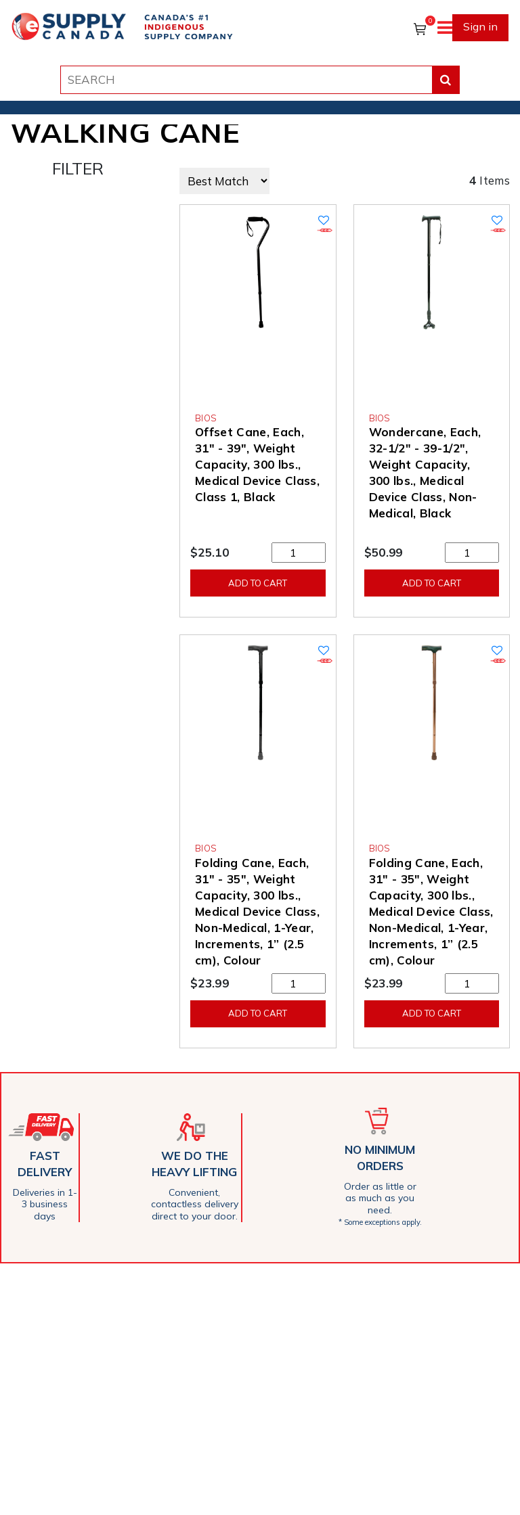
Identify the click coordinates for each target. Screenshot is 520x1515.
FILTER (78, 168)
